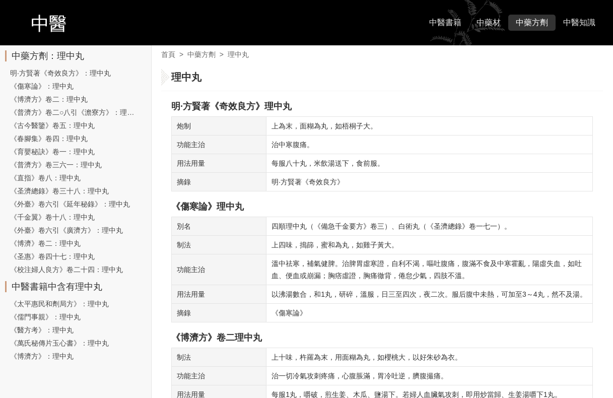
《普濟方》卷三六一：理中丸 (56, 165)
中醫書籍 (445, 22)
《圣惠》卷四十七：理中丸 (52, 256)
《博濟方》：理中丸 (42, 356)
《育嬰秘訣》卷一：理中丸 (52, 152)
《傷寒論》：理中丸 (42, 86)
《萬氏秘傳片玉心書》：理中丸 (59, 343)
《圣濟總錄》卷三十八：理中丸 (59, 191)
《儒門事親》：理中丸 (45, 317)
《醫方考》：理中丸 (42, 330)
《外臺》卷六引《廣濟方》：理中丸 (66, 230)
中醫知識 (579, 22)
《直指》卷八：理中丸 (45, 178)
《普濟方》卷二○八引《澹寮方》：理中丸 (75, 112)
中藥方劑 (532, 22)
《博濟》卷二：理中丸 (45, 243)
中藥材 (488, 22)
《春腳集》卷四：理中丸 (49, 139)
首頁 (168, 54)
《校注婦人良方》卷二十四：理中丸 (66, 270)
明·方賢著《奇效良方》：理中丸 (60, 73)
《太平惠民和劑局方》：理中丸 (59, 304)
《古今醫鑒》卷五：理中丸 (52, 125)
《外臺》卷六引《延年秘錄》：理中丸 (70, 204)
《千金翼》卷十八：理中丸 (52, 217)
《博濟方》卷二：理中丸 (49, 99)
